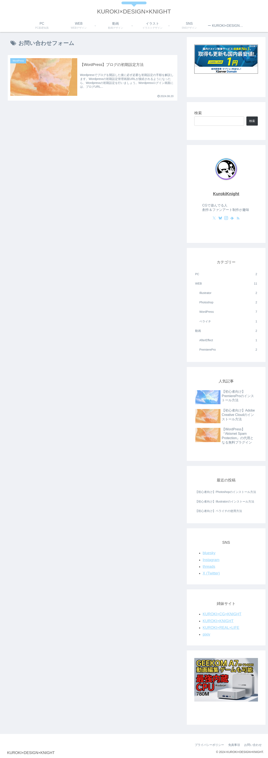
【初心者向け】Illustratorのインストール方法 (224, 501)
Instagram (211, 560)
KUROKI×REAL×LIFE (221, 628)
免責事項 (234, 744)
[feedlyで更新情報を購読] (232, 218)
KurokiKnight (226, 193)
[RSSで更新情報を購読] (238, 218)
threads (209, 566)
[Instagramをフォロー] (226, 218)
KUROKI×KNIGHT (218, 621)
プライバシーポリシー (209, 744)
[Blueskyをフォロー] (220, 218)
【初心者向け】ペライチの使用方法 (218, 511)
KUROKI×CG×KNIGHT (222, 614)
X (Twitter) (211, 573)
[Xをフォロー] (214, 218)
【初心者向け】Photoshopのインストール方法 (225, 492)
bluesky (209, 553)
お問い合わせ (253, 744)
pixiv (206, 634)
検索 (198, 113)
